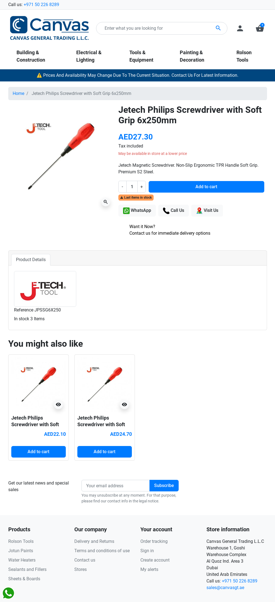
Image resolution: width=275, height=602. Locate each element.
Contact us (84, 560)
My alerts (149, 569)
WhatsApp (137, 210)
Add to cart (206, 186)
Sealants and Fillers (27, 569)
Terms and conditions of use (102, 550)
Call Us (173, 210)
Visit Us (207, 210)
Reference (23, 310)
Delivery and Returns (94, 541)
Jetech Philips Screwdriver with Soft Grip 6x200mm (101, 424)
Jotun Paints (20, 550)
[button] (260, 28)
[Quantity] (131, 186)
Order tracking (154, 541)
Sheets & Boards (24, 578)
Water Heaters (22, 560)
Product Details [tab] (31, 259)
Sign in (147, 550)
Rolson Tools (21, 541)
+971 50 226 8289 (41, 4)
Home (18, 93)
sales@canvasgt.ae (225, 587)
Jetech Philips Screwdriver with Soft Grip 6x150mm (35, 424)
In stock (21, 318)
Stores (80, 569)
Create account (155, 560)
